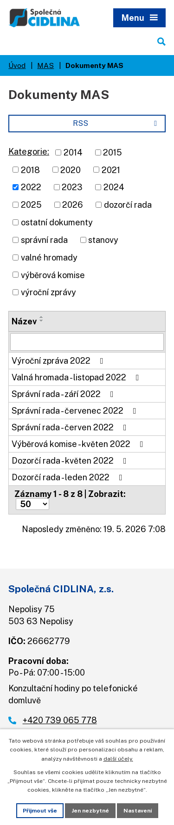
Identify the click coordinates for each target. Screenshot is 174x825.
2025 (31, 205)
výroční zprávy (48, 292)
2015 (112, 152)
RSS (116, 123)
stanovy (103, 240)
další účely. (118, 759)
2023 (72, 187)
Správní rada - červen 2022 (71, 427)
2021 (111, 169)
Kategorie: (28, 151)
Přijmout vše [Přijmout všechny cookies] (40, 810)
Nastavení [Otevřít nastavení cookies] (137, 810)
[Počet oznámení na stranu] (32, 504)
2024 (113, 187)
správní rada (44, 240)
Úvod (17, 65)
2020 (70, 169)
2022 (31, 187)
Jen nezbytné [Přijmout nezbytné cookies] (90, 810)
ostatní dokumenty (57, 222)
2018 (30, 169)
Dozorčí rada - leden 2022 (69, 477)
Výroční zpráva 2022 (59, 361)
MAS (45, 65)
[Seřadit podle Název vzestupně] (42, 317)
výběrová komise (53, 274)
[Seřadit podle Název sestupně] (42, 321)
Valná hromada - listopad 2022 (77, 377)
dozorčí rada (128, 205)
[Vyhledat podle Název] (87, 342)
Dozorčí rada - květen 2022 (71, 460)
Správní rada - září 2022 (64, 394)
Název (24, 321)
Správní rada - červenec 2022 (76, 411)
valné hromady (49, 257)
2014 (73, 152)
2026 (72, 205)
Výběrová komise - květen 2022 (79, 444)
